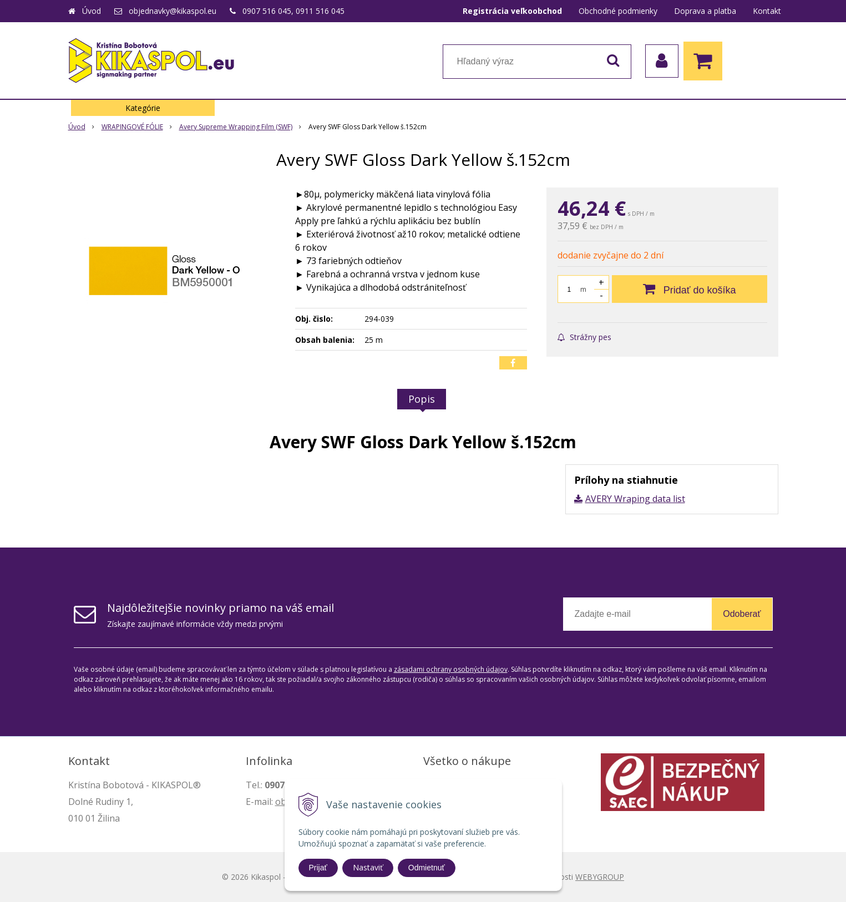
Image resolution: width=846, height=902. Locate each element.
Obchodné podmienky (618, 11)
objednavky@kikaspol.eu (172, 11)
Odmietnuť (426, 867)
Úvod (91, 11)
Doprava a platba (705, 11)
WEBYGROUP (599, 876)
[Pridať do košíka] (689, 289)
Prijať (318, 867)
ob (280, 801)
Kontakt (767, 11)
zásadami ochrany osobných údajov (451, 669)
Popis (421, 399)
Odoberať (742, 614)
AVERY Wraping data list (635, 499)
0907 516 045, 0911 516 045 (293, 11)
